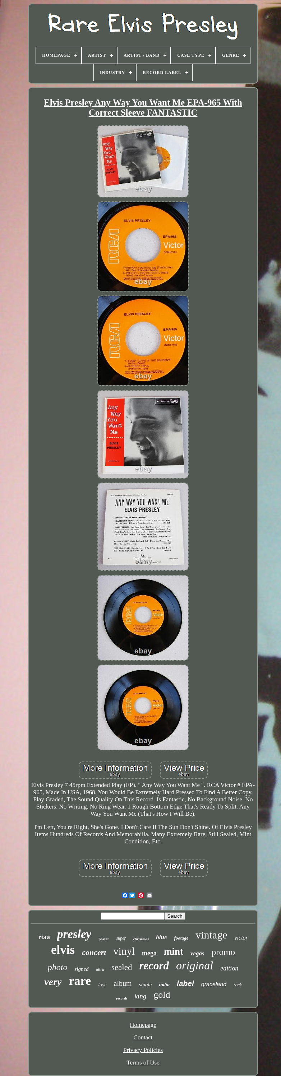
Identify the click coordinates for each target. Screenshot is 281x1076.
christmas (141, 939)
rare (80, 980)
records (122, 998)
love (102, 984)
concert (94, 952)
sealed (121, 967)
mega (149, 953)
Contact (143, 1037)
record (154, 965)
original (194, 965)
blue (161, 937)
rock (238, 984)
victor (241, 938)
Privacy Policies (143, 1050)
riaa (44, 937)
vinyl (124, 951)
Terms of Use (142, 1062)
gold (161, 994)
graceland (213, 984)
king (141, 996)
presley (74, 934)
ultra (100, 969)
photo (58, 967)
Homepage (143, 1024)
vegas (197, 953)
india (164, 984)
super (121, 938)
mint (173, 951)
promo (223, 952)
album (123, 983)
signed (81, 969)
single (145, 984)
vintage (211, 935)
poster (103, 939)
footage (181, 938)
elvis (63, 950)
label (185, 983)
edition (229, 968)
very (52, 981)
